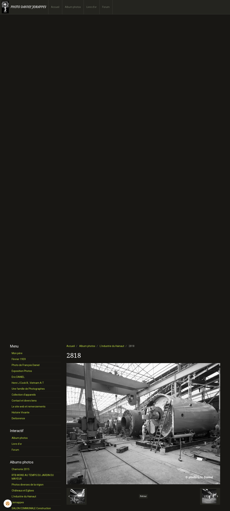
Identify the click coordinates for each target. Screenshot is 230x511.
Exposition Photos (22, 371)
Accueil (55, 7)
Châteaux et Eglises (23, 490)
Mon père (17, 353)
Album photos (73, 7)
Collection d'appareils (24, 394)
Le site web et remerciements (28, 406)
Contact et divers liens (24, 400)
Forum (106, 7)
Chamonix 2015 (20, 469)
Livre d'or (91, 7)
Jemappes (18, 502)
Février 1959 (19, 359)
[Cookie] (8, 504)
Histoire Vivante (20, 412)
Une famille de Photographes (28, 388)
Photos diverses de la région (27, 484)
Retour (143, 496)
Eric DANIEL (18, 376)
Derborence (18, 418)
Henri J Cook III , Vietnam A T (28, 382)
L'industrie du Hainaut (112, 346)
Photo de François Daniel (26, 365)
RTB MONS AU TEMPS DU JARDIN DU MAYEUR (33, 477)
